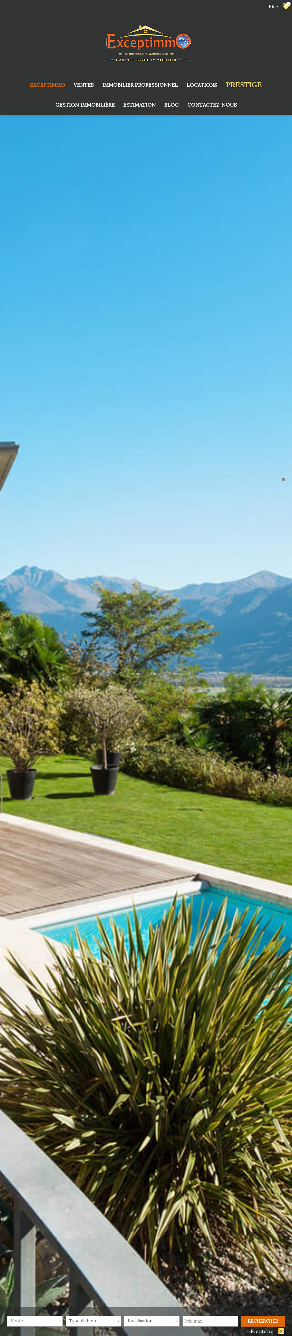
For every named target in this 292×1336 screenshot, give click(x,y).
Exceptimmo (47, 85)
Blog (171, 104)
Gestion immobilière (85, 104)
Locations (201, 85)
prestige (244, 85)
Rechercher (263, 1321)
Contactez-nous (212, 104)
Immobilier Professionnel (140, 85)
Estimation (139, 104)
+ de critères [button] (262, 1331)
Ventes (84, 85)
